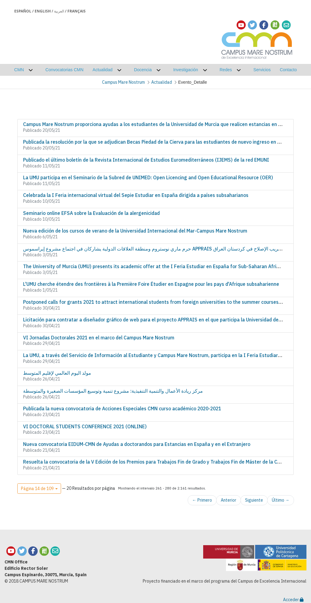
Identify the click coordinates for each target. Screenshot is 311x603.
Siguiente (254, 500)
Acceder (293, 599)
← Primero (202, 500)
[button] (39, 488)
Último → (280, 500)
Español (22, 11)
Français (76, 11)
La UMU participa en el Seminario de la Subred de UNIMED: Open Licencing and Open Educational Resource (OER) (148, 177)
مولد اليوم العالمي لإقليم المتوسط (57, 373)
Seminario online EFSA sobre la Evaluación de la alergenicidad (91, 213)
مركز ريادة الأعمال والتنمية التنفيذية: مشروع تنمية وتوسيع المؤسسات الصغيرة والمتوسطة (113, 391)
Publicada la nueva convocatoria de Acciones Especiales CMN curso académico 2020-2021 (122, 408)
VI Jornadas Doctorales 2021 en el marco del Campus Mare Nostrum (98, 338)
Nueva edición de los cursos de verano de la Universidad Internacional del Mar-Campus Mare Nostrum (135, 231)
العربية (59, 11)
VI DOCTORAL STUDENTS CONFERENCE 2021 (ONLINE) (85, 426)
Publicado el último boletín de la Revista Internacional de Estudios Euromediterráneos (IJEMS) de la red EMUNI (146, 160)
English (43, 11)
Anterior (228, 500)
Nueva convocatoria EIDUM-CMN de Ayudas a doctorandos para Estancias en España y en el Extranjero (136, 444)
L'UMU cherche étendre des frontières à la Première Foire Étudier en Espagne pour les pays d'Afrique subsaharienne (151, 284)
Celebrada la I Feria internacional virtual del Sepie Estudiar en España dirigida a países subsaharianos (135, 195)
